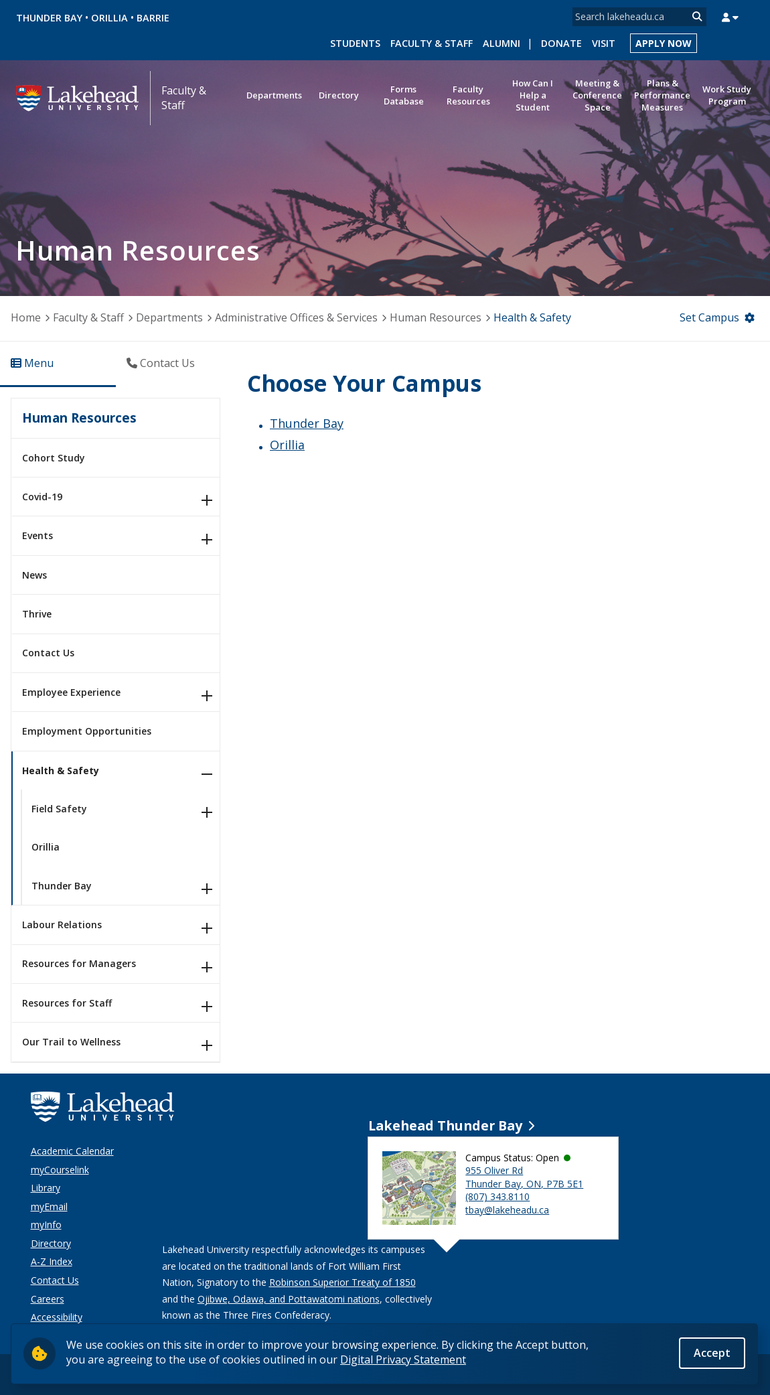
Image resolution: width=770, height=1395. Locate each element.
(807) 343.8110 (497, 1196)
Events (37, 535)
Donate (561, 43)
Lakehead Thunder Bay (445, 1125)
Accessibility (56, 1317)
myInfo (46, 1224)
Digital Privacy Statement (403, 1359)
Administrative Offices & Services (296, 317)
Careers (47, 1299)
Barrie (153, 17)
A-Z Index (51, 1261)
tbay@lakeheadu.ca (507, 1209)
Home (26, 317)
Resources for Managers (79, 963)
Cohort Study (53, 457)
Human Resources (435, 317)
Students (355, 43)
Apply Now (663, 43)
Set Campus (709, 317)
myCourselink (60, 1169)
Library (45, 1187)
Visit (603, 43)
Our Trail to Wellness (71, 1041)
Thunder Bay (49, 17)
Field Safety (59, 808)
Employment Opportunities (86, 731)
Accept (712, 1352)
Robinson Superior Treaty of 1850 (342, 1282)
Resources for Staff (67, 1003)
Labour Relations (62, 924)
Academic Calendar (72, 1151)
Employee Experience (71, 692)
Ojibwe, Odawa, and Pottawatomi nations (289, 1299)
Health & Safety (60, 770)
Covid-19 (42, 496)
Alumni (501, 43)
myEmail (49, 1206)
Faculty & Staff (431, 43)
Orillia (109, 17)
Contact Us (48, 652)
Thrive (37, 613)
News (34, 575)
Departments (169, 317)
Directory (51, 1243)
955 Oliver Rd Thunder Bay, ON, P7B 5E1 (524, 1177)
